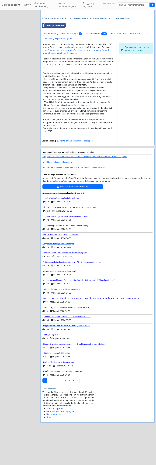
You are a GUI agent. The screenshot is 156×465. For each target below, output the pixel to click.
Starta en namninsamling (41, 5)
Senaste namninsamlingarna (67, 5)
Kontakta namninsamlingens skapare (75, 174)
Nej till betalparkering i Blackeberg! (57, 196)
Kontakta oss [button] (109, 3)
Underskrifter (96, 67)
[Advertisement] (97, 30)
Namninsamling (51, 67)
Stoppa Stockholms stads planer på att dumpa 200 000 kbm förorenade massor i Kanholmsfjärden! (84, 190)
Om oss (49, 451)
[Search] (134, 5)
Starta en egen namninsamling (72, 220)
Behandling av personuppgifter (58, 72)
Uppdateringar (72, 67)
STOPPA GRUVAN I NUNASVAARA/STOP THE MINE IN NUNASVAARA (73, 201)
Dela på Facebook (53, 59)
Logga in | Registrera (88, 5)
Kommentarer (118, 67)
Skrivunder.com (10, 4)
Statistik (135, 67)
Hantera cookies (53, 448)
